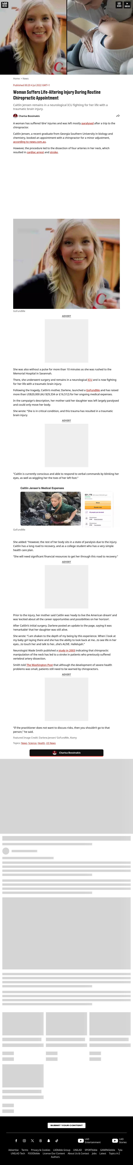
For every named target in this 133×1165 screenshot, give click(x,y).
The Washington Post (39, 665)
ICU (90, 379)
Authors (55, 1156)
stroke (54, 152)
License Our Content (54, 1153)
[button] (118, 116)
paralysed (88, 123)
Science (32, 743)
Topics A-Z (114, 1153)
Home (16, 78)
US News (51, 743)
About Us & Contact (78, 1153)
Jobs (94, 1153)
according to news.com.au (29, 142)
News (26, 78)
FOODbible (34, 1153)
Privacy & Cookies (40, 1150)
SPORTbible (91, 1150)
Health (41, 743)
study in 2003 (67, 650)
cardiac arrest (35, 152)
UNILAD (77, 1150)
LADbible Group (61, 1150)
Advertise (13, 1150)
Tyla (120, 1150)
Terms (24, 1150)
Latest (102, 1153)
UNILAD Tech (18, 1153)
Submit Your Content (66, 1125)
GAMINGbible (107, 1150)
